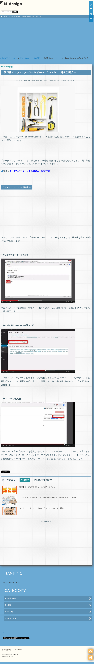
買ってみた (48, 611)
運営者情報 (18, 649)
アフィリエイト (48, 618)
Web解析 (9, 67)
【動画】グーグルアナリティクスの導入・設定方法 (36, 487)
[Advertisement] (47, 36)
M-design (11, 3)
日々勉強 (48, 605)
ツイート (6, 632)
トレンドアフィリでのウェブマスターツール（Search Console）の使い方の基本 (47, 498)
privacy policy (6, 649)
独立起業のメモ (48, 598)
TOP (5, 58)
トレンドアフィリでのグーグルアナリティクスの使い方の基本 (40, 508)
